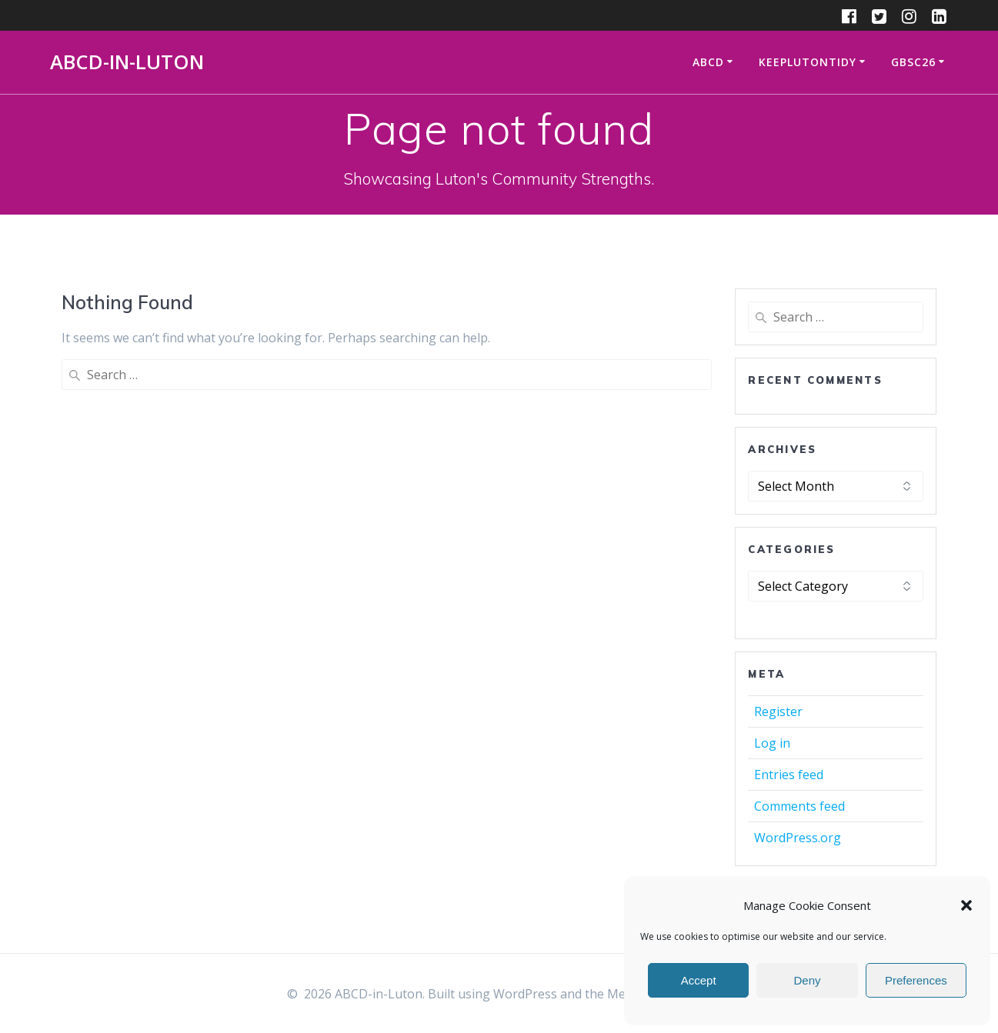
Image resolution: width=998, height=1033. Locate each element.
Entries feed (788, 774)
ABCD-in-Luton (127, 62)
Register (778, 711)
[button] (966, 905)
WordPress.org (797, 837)
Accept (698, 980)
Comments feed (799, 806)
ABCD (708, 62)
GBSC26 (913, 62)
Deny (806, 980)
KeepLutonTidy (807, 62)
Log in (772, 743)
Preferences (916, 980)
